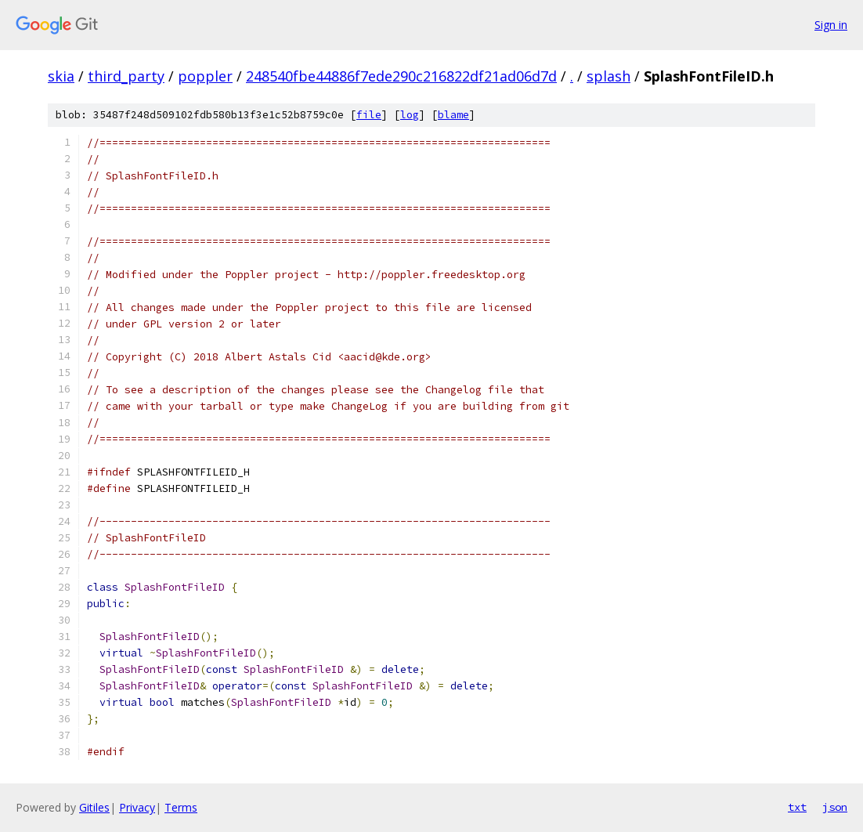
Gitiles (94, 807)
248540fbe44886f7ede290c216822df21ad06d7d (401, 76)
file (368, 114)
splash (608, 76)
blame (453, 114)
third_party (126, 76)
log (409, 114)
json (834, 807)
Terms (180, 807)
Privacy (137, 807)
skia (61, 76)
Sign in (830, 24)
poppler (205, 76)
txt (797, 807)
